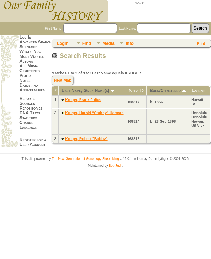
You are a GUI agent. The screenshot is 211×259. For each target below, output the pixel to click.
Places (25, 75)
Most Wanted (31, 56)
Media (108, 43)
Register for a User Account (32, 142)
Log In (25, 37)
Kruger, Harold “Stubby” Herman (94, 113)
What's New (30, 51)
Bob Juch (115, 166)
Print (201, 43)
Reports (27, 98)
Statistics (28, 117)
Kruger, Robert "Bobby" (86, 139)
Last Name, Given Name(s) (88, 90)
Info (130, 43)
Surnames (28, 47)
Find (86, 43)
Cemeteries (29, 71)
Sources (27, 103)
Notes (25, 80)
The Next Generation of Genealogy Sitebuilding (85, 159)
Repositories (30, 108)
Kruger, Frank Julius (83, 100)
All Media (28, 66)
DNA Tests (29, 113)
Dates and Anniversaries (32, 87)
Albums (26, 61)
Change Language (28, 125)
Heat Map (62, 80)
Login (63, 43)
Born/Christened (168, 90)
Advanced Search (35, 42)
